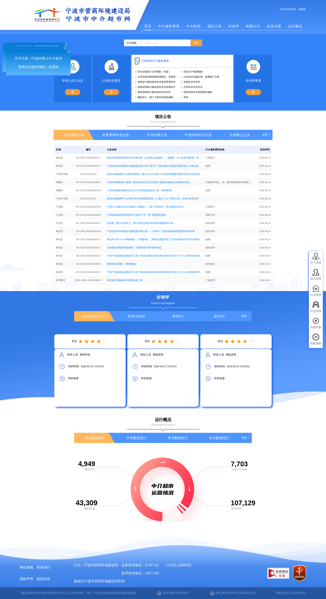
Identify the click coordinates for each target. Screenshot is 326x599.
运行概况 (295, 26)
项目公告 (214, 26)
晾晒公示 (253, 26)
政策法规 (274, 26)
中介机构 (193, 26)
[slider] (93, 341)
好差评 (233, 26)
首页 (147, 26)
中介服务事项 (168, 26)
